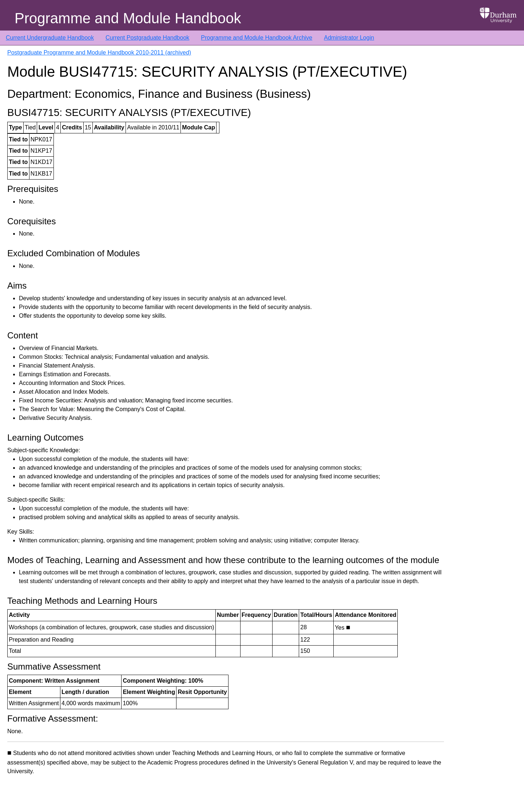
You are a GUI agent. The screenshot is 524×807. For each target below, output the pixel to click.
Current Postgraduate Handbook (147, 38)
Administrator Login (349, 38)
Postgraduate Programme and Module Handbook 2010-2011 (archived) (99, 52)
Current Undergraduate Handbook (50, 38)
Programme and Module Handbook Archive (256, 38)
